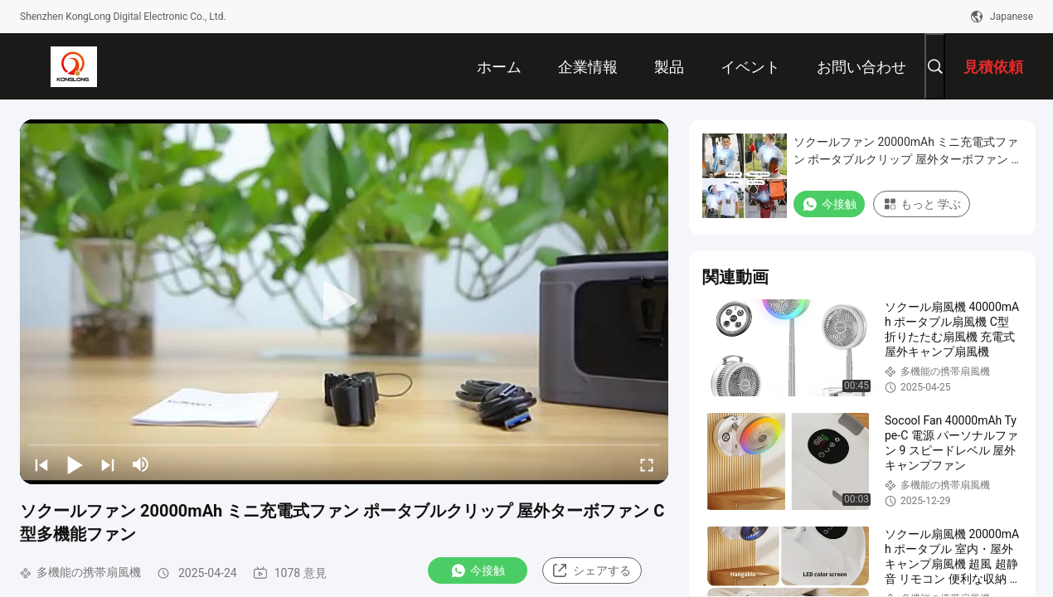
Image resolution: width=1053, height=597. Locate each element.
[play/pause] (74, 464)
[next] (107, 464)
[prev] (41, 464)
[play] (344, 302)
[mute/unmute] (141, 464)
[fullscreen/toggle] (646, 464)
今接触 (477, 570)
